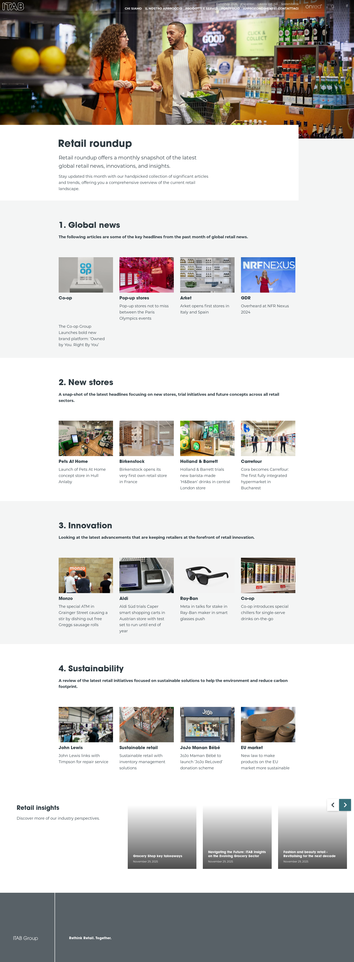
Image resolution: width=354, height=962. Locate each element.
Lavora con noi (268, 4)
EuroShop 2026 (226, 4)
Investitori (247, 4)
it (347, 6)
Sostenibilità (290, 4)
